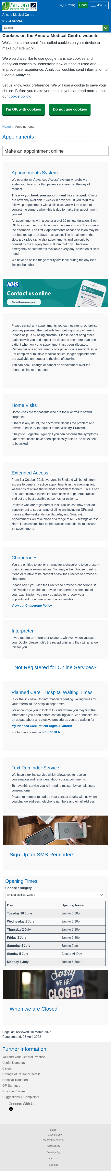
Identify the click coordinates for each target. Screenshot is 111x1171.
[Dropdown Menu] (99, 5)
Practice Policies (13, 1091)
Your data (54, 1158)
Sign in (53, 1130)
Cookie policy (53, 1152)
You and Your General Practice (23, 1056)
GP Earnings (11, 1085)
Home (6, 126)
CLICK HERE (52, 732)
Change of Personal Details (21, 1074)
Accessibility (53, 1146)
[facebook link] (11, 1109)
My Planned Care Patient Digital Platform (42, 725)
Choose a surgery (18, 887)
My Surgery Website (53, 1139)
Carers (7, 1068)
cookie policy (19, 96)
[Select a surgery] (55, 895)
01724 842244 (12, 20)
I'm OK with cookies (23, 109)
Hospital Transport (15, 1079)
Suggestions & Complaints (20, 1096)
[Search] (52, 28)
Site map (53, 1165)
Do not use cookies (70, 109)
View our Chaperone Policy (32, 605)
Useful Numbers (13, 1062)
